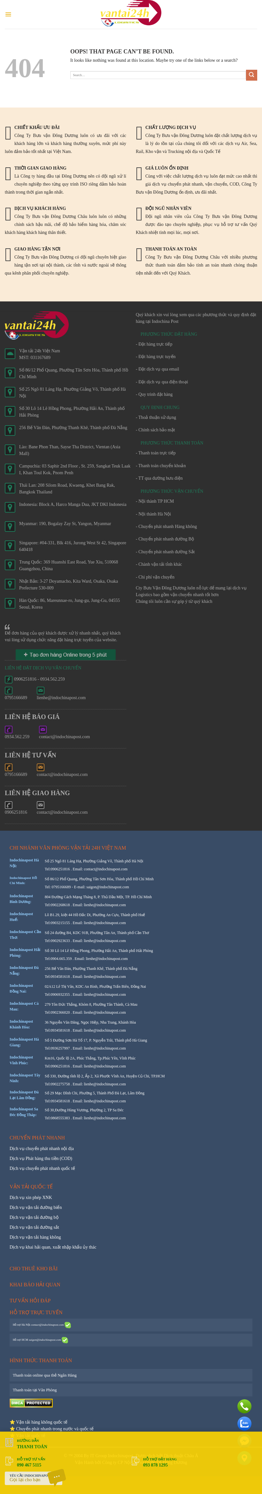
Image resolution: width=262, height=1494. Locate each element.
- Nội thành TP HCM (155, 501)
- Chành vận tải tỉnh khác (159, 564)
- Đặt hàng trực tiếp (154, 344)
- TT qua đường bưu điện (159, 478)
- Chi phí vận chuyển (155, 577)
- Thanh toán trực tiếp (156, 453)
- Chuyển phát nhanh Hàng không (166, 526)
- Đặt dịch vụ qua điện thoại (162, 381)
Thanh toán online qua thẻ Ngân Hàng (45, 1375)
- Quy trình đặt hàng (154, 394)
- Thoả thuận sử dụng (156, 417)
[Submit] (251, 75)
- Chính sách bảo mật (155, 429)
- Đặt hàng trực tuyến (156, 356)
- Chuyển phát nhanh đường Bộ (165, 539)
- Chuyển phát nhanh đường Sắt (165, 551)
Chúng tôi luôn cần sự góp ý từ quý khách (174, 601)
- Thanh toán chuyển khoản (161, 465)
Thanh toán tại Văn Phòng (35, 1389)
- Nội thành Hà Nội (153, 514)
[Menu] (8, 14)
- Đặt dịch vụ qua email (157, 369)
